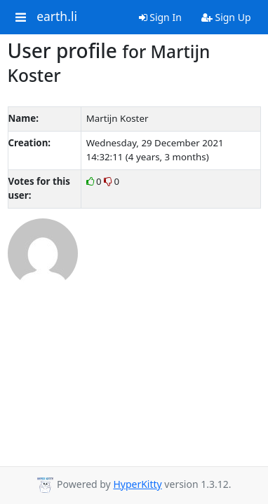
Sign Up (226, 17)
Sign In (160, 17)
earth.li (56, 16)
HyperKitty (137, 484)
